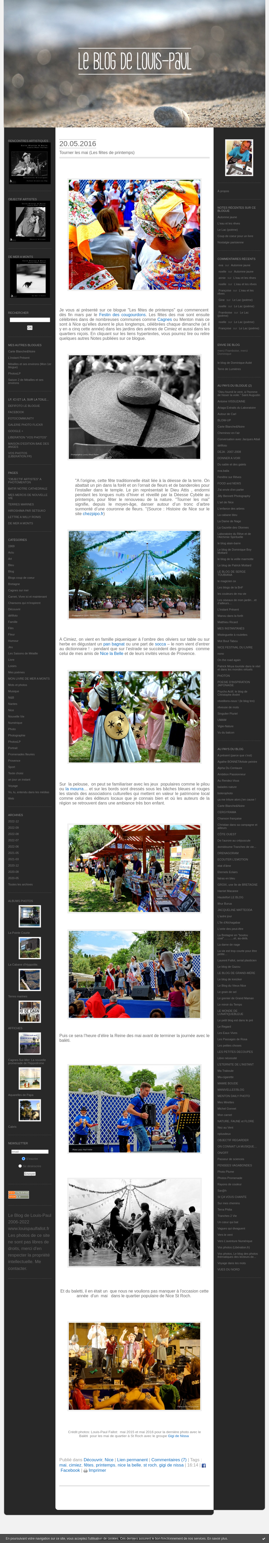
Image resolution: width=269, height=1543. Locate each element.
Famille (12, 621)
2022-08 (13, 833)
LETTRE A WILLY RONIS (24, 517)
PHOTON (224, 675)
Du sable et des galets (232, 464)
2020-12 (13, 865)
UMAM (222, 719)
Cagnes (164, 319)
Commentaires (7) (169, 1459)
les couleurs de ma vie (232, 593)
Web (11, 798)
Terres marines (17, 996)
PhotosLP (14, 373)
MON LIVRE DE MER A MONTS (29, 678)
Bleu (11, 565)
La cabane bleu (227, 514)
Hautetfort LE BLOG (230, 897)
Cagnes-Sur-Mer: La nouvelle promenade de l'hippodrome (27, 1061)
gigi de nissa (171, 1465)
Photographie (16, 735)
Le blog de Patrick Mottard (234, 565)
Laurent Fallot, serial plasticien (237, 960)
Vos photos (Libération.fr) (234, 1247)
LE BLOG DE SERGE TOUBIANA (232, 573)
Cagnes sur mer (18, 590)
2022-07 (13, 840)
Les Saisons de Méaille (23, 653)
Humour (13, 640)
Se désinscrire (29, 1166)
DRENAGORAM (228, 853)
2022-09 (13, 827)
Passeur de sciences (231, 1159)
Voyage (13, 785)
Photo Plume (226, 1171)
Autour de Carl (227, 414)
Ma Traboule (226, 1070)
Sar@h (222, 1190)
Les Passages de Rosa (232, 1039)
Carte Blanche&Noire (21, 351)
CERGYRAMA (227, 812)
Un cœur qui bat (228, 1222)
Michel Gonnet (227, 1108)
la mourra (74, 789)
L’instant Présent (18, 357)
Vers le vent (225, 1234)
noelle (222, 271)
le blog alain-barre (229, 543)
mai (62, 1465)
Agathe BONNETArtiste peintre (237, 761)
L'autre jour (225, 916)
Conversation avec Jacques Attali (239, 439)
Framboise (225, 312)
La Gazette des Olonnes (233, 527)
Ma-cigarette (226, 1077)
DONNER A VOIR (229, 458)
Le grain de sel (227, 991)
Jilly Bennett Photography (234, 496)
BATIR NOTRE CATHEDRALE (27, 488)
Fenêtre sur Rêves (229, 477)
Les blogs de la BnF (230, 587)
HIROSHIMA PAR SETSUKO (26, 510)
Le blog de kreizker (230, 979)
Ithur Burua (225, 903)
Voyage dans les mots (232, 1263)
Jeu (10, 647)
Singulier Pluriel (227, 713)
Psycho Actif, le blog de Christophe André (232, 693)
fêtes (88, 1465)
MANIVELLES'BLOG (231, 1089)
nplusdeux (224, 1133)
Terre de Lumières (229, 369)
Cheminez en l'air (229, 432)
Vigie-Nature (226, 726)
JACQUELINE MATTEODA (235, 909)
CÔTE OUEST (227, 834)
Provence (14, 760)
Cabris (12, 1126)
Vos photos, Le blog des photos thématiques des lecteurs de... (238, 1255)
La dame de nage (229, 944)
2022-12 (13, 821)
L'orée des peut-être (230, 928)
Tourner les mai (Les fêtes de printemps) (96, 152)
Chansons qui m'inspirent (24, 602)
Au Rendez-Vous (228, 780)
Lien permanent (132, 1459)
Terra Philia (225, 1209)
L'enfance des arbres (231, 508)
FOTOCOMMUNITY (21, 418)
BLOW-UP (224, 420)
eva (221, 265)
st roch (150, 1465)
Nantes (12, 703)
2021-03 (13, 859)
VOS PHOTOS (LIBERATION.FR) (20, 455)
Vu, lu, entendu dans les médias (28, 792)
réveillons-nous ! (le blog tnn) (236, 701)
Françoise (225, 290)
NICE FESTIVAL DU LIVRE (235, 647)
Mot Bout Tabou (228, 641)
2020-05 (13, 878)
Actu (11, 552)
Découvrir (14, 609)
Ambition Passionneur (232, 774)
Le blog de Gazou (229, 966)
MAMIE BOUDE (228, 1083)
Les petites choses (229, 1045)
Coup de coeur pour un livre (235, 236)
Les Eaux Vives (227, 1032)
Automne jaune (227, 217)
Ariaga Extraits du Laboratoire (237, 407)
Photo (12, 729)
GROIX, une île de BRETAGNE (238, 884)
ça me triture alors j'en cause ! (237, 799)
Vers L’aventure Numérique (235, 1241)
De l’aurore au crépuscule (234, 840)
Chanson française (230, 818)
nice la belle (129, 1465)
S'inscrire (30, 1158)
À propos (223, 191)
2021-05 (13, 852)
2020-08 (13, 871)
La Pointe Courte (19, 932)
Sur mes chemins (229, 1203)
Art (10, 558)
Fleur (11, 634)
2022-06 (13, 846)
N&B (11, 697)
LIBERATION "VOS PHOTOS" (27, 437)
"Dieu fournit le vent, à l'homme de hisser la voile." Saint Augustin (239, 393)
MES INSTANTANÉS (231, 628)
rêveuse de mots (228, 707)
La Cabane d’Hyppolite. (23, 964)
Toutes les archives (20, 884)
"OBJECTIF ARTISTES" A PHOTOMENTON (24, 481)
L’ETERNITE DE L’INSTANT (236, 1064)
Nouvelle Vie (16, 716)
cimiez (75, 1465)
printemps (105, 1465)
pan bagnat (114, 644)
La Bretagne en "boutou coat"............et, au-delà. (233, 937)
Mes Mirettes (226, 1102)
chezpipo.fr (93, 513)
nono (221, 653)
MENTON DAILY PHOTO (234, 1096)
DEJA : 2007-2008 (229, 451)
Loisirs (12, 666)
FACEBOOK (16, 412)
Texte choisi (15, 773)
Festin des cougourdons (122, 314)
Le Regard (224, 1026)
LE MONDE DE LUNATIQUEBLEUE (230, 1012)
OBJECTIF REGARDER (233, 1140)
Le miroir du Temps (230, 1004)
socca (160, 644)
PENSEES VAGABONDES (235, 1165)
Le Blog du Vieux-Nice (232, 985)
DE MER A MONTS (20, 523)
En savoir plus (217, 1538)
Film (11, 628)
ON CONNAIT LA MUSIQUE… (237, 1146)
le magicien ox (227, 581)
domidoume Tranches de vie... (237, 846)
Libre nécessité (227, 1058)
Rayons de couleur (230, 1184)
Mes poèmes (16, 672)
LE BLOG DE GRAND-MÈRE (236, 973)
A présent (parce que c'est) (235, 755)
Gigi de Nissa (179, 1436)
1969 (11, 546)
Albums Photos (20, 901)
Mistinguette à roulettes (232, 634)
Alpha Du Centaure (230, 768)
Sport (11, 766)
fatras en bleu (226, 878)
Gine (222, 299)
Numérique (15, 722)
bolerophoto (225, 793)
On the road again (229, 660)
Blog (11, 571)
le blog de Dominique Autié (235, 362)
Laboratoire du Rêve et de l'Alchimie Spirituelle (234, 535)
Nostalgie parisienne (231, 242)
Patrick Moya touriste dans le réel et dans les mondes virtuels (239, 668)
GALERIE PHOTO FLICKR (25, 424)
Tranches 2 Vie (227, 1215)
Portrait (12, 748)
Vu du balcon (226, 732)
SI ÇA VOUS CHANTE (232, 1196)
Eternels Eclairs (227, 872)
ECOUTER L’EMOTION (233, 859)
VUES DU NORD (229, 1269)
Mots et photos (17, 684)
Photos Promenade (230, 1178)
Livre (11, 659)
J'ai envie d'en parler (231, 489)
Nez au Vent (225, 1127)
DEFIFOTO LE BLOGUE (24, 405)
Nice (11, 710)
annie (222, 277)
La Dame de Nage (229, 521)
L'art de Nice (226, 502)
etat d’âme (224, 865)
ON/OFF (223, 1152)
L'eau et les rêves (229, 223)
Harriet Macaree (228, 891)
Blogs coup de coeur (21, 577)
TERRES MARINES (21, 504)
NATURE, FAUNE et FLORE (236, 1121)
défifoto (13, 615)
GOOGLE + (15, 431)
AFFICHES (15, 1028)
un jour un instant (19, 779)
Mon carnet (225, 1114)
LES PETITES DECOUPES (235, 1051)
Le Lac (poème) (228, 229)
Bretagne (14, 584)
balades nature (227, 786)
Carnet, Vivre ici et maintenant (27, 596)
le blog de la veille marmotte (236, 559)
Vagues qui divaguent (231, 1228)
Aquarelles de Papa (20, 1094)
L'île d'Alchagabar (229, 922)
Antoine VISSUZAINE (231, 401)
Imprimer (95, 1470)
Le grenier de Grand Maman (236, 998)
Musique (13, 691)
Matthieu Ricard (228, 622)
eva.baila (223, 470)
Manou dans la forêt (230, 615)
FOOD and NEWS (229, 483)
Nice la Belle (111, 653)
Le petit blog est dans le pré (235, 1020)
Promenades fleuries (21, 754)
